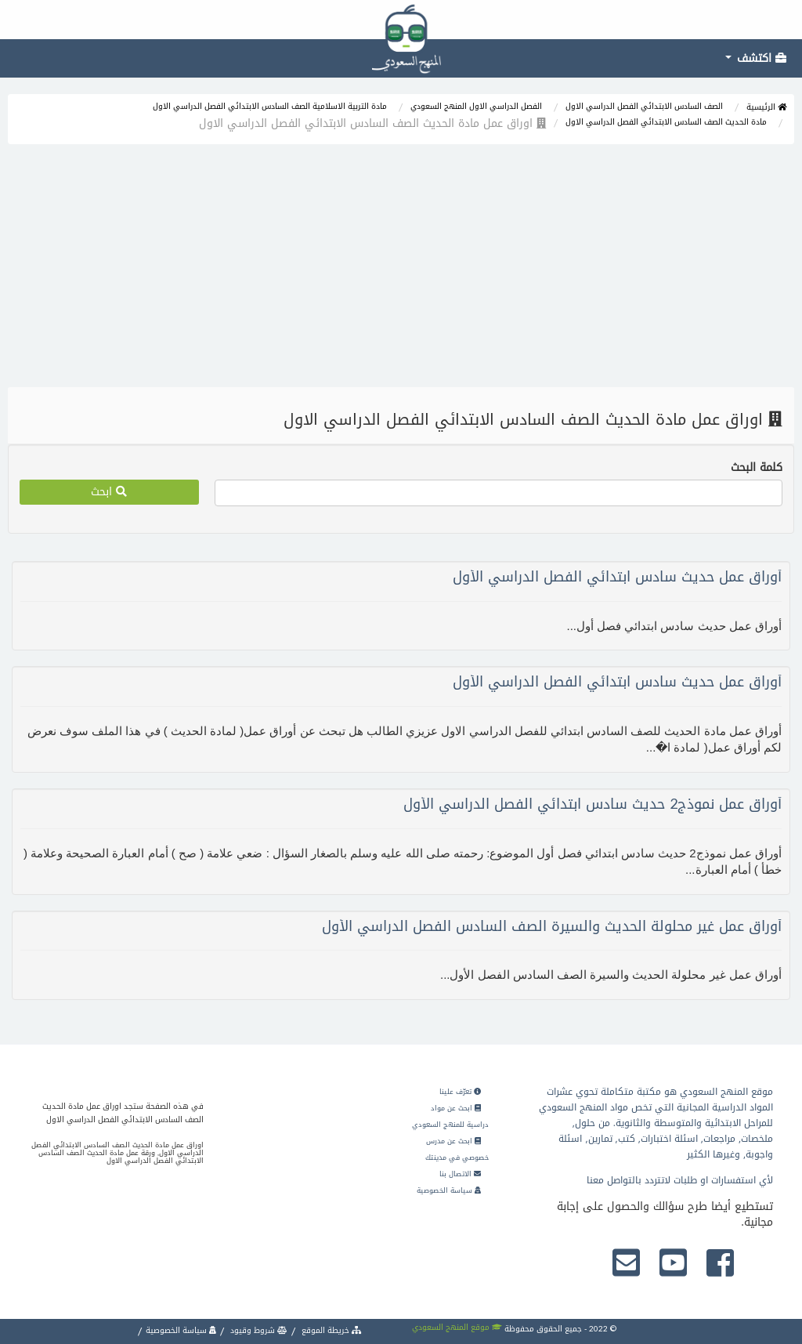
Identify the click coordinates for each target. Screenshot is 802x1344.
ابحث (109, 491)
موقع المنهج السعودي (457, 1327)
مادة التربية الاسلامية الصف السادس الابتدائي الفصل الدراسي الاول (270, 106)
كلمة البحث (756, 468)
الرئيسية (766, 107)
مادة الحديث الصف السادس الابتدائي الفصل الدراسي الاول (666, 121)
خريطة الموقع (330, 1330)
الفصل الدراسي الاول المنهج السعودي (476, 106)
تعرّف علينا (460, 1092)
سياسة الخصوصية (449, 1190)
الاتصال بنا (460, 1174)
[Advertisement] (401, 269)
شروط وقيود (257, 1330)
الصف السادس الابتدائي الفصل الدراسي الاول (644, 106)
